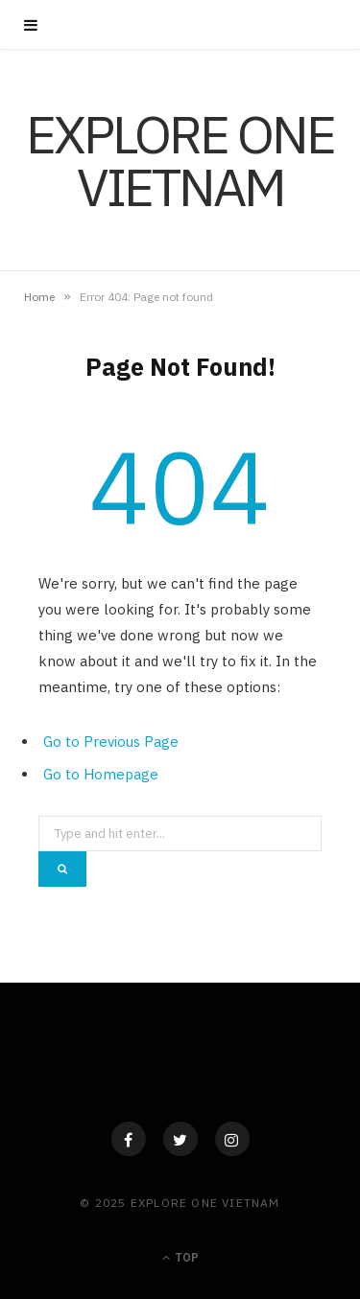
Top (180, 1257)
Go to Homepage (100, 774)
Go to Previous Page (111, 741)
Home (39, 297)
